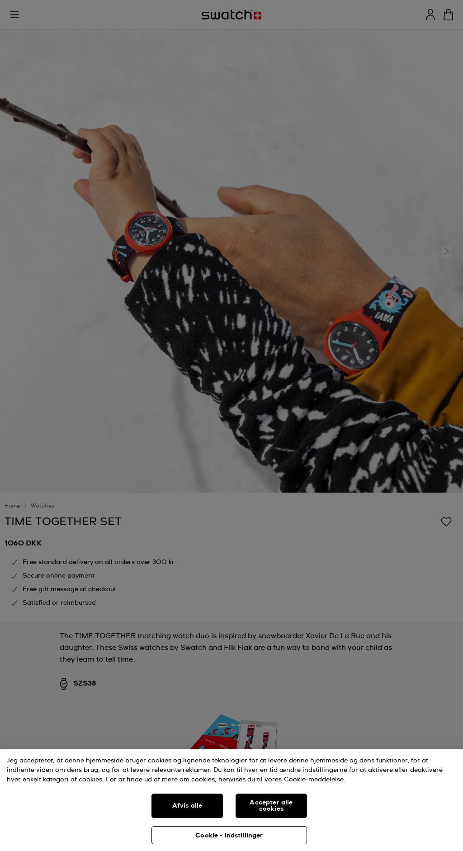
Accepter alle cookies (271, 805)
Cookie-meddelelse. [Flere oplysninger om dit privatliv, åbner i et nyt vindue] (314, 779)
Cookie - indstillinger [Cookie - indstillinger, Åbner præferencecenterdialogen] (229, 835)
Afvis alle (187, 806)
